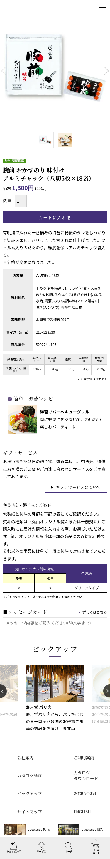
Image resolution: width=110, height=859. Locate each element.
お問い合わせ (86, 793)
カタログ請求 (29, 775)
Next (106, 71)
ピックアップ (55, 649)
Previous (3, 71)
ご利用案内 (84, 757)
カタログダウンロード (86, 775)
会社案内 (25, 757)
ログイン (88, 7)
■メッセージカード (25, 612)
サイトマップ (29, 812)
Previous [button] (3, 691)
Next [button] (106, 691)
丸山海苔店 (18, 7)
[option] (55, 698)
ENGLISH (82, 812)
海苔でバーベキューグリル (64, 412)
